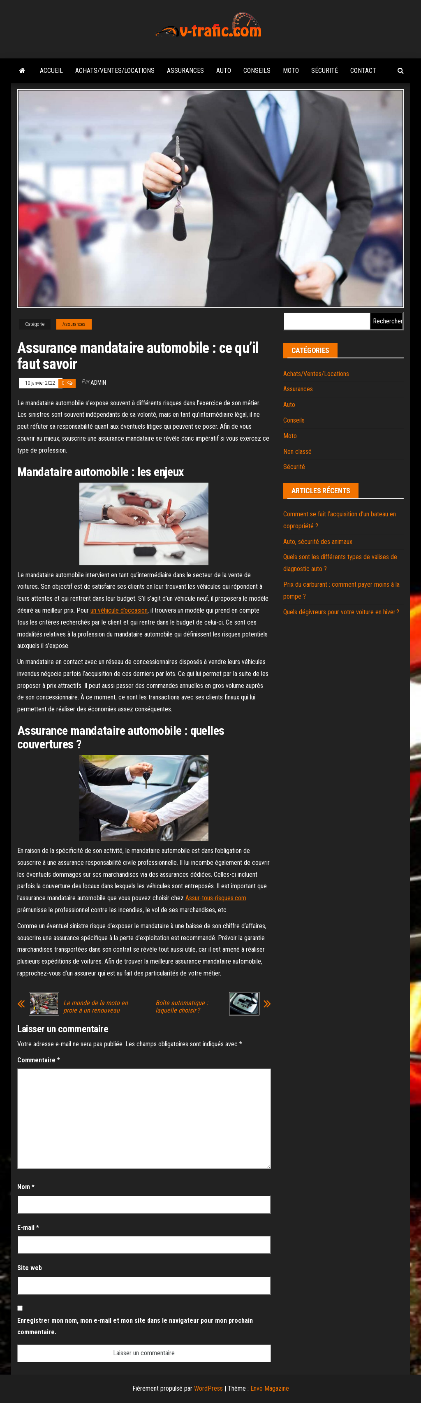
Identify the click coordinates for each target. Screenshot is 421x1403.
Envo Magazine (269, 1388)
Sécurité (324, 70)
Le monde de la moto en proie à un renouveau (95, 1006)
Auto (223, 70)
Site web (29, 1268)
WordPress (208, 1388)
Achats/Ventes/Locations (115, 70)
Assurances (185, 70)
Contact (363, 70)
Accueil (51, 70)
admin (98, 382)
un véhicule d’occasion (119, 610)
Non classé (297, 451)
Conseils (257, 70)
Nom (26, 1187)
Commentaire (38, 1060)
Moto (291, 70)
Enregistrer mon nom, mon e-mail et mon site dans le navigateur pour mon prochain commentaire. (135, 1326)
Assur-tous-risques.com (215, 898)
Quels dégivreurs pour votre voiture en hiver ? (341, 612)
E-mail (28, 1227)
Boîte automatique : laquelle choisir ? (181, 1006)
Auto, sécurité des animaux (317, 542)
